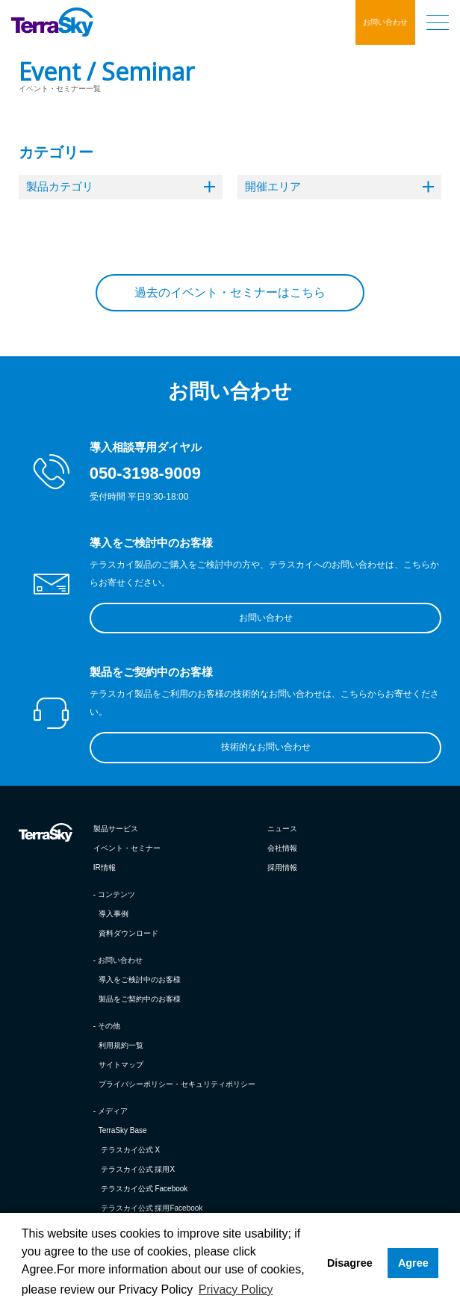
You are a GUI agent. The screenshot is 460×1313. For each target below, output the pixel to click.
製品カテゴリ (120, 186)
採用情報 (282, 867)
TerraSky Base (123, 1130)
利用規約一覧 (121, 1045)
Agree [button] (413, 1263)
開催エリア (339, 186)
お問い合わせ (385, 22)
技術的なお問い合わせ (266, 747)
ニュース (282, 829)
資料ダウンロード (128, 933)
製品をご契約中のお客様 (140, 999)
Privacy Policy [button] (236, 1289)
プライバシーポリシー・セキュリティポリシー (177, 1084)
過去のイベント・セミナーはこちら (230, 292)
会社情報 (282, 848)
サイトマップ (121, 1065)
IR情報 (104, 867)
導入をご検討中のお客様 (140, 979)
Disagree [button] (350, 1263)
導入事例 (113, 914)
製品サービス (115, 829)
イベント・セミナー (127, 848)
